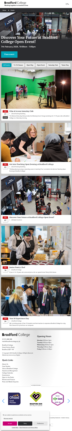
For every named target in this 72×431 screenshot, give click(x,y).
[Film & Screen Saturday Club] (36, 95)
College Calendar (7, 373)
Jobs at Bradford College (10, 368)
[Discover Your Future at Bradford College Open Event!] (36, 200)
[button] (68, 401)
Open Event (41, 65)
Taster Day (65, 65)
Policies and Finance (8, 379)
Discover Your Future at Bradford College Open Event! (29, 39)
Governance (6, 375)
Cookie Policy (15, 427)
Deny (25, 423)
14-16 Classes (18, 65)
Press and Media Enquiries (10, 382)
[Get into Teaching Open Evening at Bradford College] (36, 148)
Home (4, 10)
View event (9, 54)
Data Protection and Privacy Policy (28, 427)
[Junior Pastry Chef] (36, 250)
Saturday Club (53, 65)
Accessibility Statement (54, 417)
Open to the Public (8, 377)
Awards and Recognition (10, 371)
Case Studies (6, 366)
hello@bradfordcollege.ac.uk (11, 341)
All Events (6, 65)
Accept (10, 423)
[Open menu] (67, 4)
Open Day (30, 65)
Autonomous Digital (14, 355)
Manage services (8, 418)
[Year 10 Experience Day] (36, 302)
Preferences (40, 423)
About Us (5, 364)
